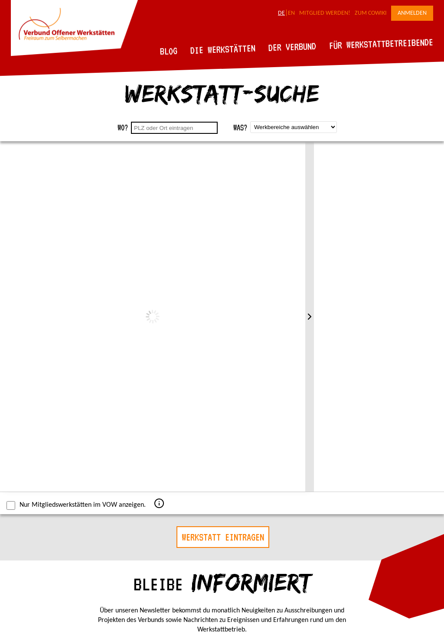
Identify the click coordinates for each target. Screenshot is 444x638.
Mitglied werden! (324, 13)
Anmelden (412, 13)
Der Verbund (292, 46)
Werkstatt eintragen (223, 537)
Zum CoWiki (371, 13)
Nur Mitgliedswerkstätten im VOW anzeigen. (76, 505)
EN (291, 13)
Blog (169, 51)
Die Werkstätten (223, 49)
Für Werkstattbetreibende (381, 43)
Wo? (123, 127)
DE (281, 13)
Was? (240, 127)
